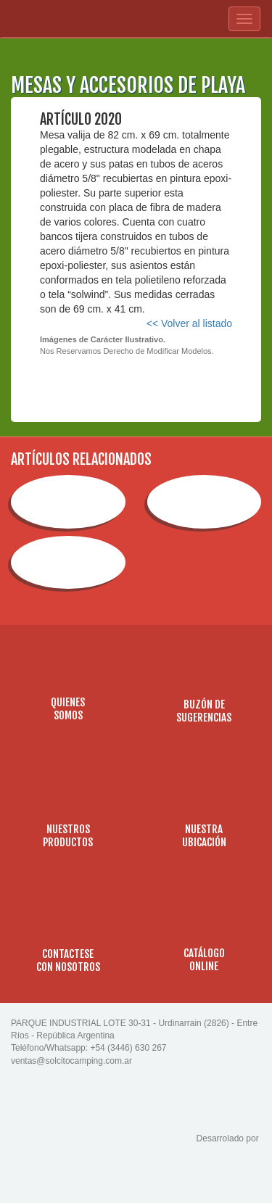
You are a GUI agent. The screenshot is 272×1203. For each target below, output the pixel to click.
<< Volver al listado (189, 323)
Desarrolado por (229, 1138)
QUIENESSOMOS (68, 708)
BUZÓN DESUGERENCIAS (203, 711)
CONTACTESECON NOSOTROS (68, 960)
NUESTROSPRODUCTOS (68, 835)
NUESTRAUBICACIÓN (204, 835)
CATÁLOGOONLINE (204, 959)
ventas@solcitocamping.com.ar (71, 1061)
